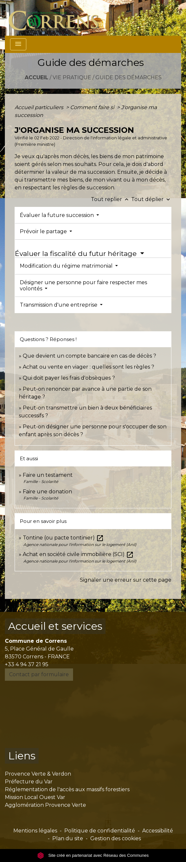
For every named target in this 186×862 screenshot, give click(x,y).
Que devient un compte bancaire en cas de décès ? (89, 356)
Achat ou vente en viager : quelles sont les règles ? (88, 367)
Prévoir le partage (44, 231)
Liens (21, 755)
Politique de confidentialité (99, 831)
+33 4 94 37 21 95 (26, 664)
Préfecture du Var (29, 782)
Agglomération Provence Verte (45, 805)
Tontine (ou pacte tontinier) (63, 538)
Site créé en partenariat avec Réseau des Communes (93, 855)
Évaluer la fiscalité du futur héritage (77, 253)
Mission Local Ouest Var (35, 797)
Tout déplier (151, 199)
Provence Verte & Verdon (38, 774)
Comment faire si (93, 107)
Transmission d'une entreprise (59, 305)
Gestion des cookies (115, 838)
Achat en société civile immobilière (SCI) (78, 554)
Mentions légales (35, 831)
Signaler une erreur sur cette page (125, 580)
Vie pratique (72, 77)
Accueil (36, 77)
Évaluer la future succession (57, 215)
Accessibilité (157, 831)
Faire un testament (48, 475)
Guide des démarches (128, 77)
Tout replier (111, 199)
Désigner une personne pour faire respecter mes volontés (83, 285)
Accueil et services (55, 626)
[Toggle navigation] (18, 44)
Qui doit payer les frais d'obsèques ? (69, 378)
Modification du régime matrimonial (67, 266)
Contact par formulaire (39, 674)
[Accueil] (57, 17)
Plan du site (67, 838)
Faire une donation (48, 491)
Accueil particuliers (40, 107)
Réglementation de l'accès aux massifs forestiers (67, 789)
